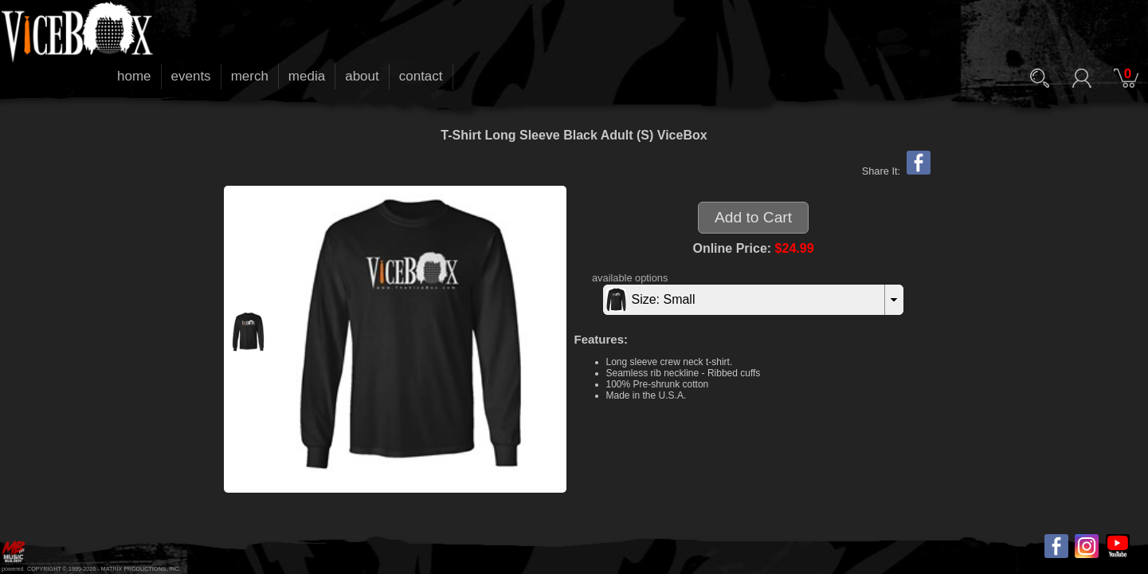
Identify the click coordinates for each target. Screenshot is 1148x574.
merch (249, 76)
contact (421, 76)
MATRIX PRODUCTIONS (134, 568)
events (191, 76)
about (362, 76)
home (134, 76)
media (306, 76)
